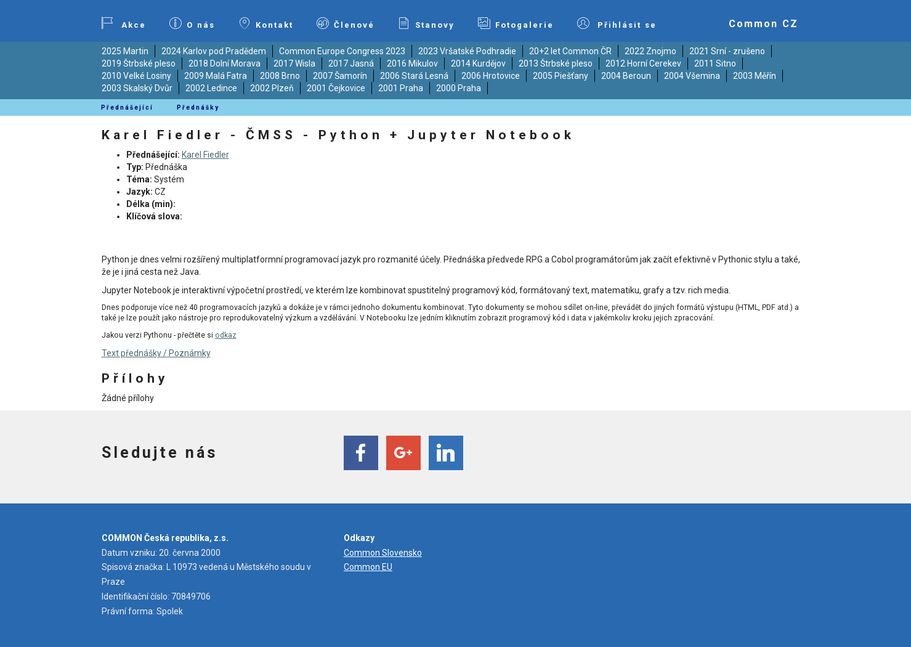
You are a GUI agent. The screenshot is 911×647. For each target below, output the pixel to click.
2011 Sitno (715, 63)
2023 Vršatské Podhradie (467, 51)
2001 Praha (400, 88)
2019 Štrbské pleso (139, 63)
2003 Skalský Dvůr (137, 88)
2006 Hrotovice (490, 76)
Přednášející (127, 107)
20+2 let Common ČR (570, 51)
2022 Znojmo (650, 51)
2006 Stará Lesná (414, 76)
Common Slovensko (383, 553)
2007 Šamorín (340, 76)
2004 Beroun (626, 76)
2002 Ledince (211, 88)
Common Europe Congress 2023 (342, 51)
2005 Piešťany (560, 76)
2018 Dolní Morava (224, 63)
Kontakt (265, 23)
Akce (124, 23)
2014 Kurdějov (478, 63)
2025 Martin (125, 51)
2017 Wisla (294, 63)
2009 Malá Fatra (215, 76)
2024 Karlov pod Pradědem (213, 51)
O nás (192, 23)
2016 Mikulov (412, 63)
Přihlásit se (617, 23)
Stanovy (426, 23)
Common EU (368, 567)
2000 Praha (458, 88)
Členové (346, 23)
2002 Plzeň (272, 88)
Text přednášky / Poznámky (156, 353)
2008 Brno (280, 76)
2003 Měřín (754, 76)
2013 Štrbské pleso (556, 63)
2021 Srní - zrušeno (727, 51)
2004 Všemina (692, 76)
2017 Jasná (351, 63)
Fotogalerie (516, 23)
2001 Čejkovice (336, 88)
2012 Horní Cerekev (643, 63)
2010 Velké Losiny (136, 76)
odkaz (226, 335)
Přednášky (198, 107)
